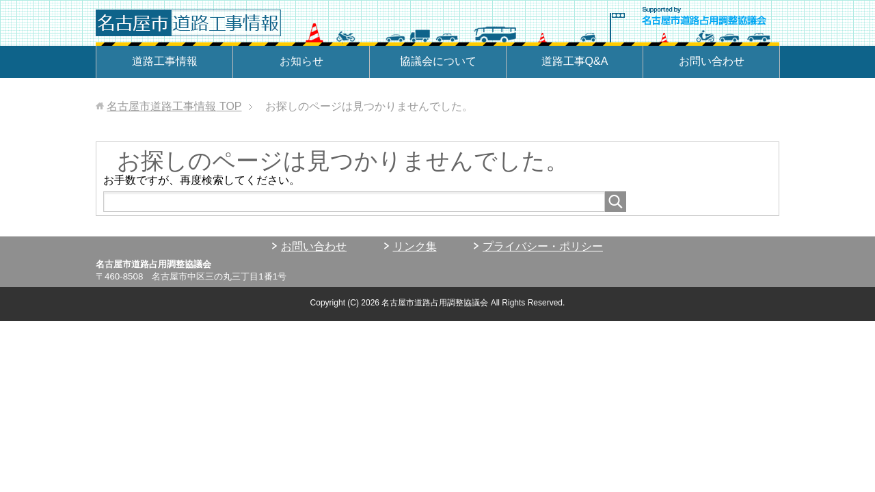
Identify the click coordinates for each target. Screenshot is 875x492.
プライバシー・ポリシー (543, 246)
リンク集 (415, 246)
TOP (174, 106)
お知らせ (301, 61)
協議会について (438, 61)
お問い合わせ (711, 61)
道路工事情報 (165, 61)
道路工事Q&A (574, 61)
